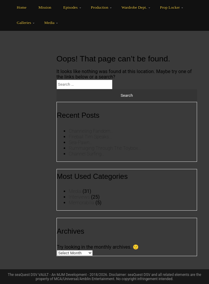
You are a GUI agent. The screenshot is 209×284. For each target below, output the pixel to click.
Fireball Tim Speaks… (90, 137)
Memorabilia (81, 203)
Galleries (24, 22)
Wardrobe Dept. (134, 7)
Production (100, 7)
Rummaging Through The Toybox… (105, 148)
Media (49, 22)
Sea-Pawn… (80, 142)
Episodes (70, 7)
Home (22, 7)
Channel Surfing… (87, 154)
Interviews (79, 197)
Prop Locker (170, 7)
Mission (45, 7)
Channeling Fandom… (91, 131)
